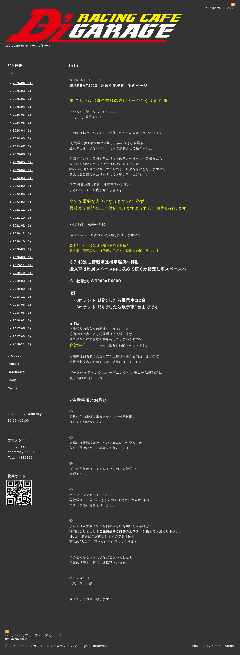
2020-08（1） (23, 257)
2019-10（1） (23, 273)
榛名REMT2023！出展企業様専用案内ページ (108, 86)
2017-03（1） (23, 336)
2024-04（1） (23, 130)
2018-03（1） (23, 312)
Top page (15, 65)
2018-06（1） (23, 304)
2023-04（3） (23, 170)
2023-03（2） (23, 178)
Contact (14, 388)
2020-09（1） (23, 249)
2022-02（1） (23, 201)
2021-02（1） (23, 225)
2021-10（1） (23, 217)
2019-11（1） (23, 265)
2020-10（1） (23, 241)
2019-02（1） (23, 288)
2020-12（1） (23, 233)
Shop (12, 380)
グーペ (217, 646)
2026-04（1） (23, 83)
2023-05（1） (23, 162)
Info (11, 73)
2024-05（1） (23, 122)
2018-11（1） (23, 296)
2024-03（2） (23, 138)
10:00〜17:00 (18, 420)
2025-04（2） (23, 106)
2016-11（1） (23, 344)
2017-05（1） (23, 328)
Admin (230, 646)
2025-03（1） (23, 114)
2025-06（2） (23, 98)
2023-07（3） (23, 146)
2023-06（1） (23, 154)
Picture (14, 364)
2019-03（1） (23, 280)
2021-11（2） (23, 209)
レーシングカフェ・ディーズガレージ (45, 646)
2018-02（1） (23, 320)
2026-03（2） (23, 90)
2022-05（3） (23, 193)
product (14, 356)
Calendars (16, 372)
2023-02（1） (23, 185)
